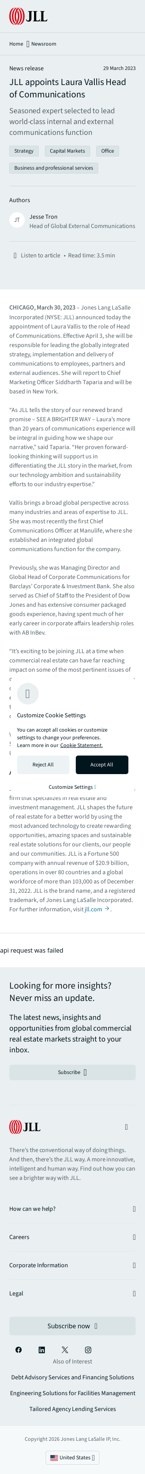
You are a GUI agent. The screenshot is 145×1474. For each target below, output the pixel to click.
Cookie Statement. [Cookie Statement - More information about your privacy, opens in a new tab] (81, 745)
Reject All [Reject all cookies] (43, 765)
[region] (73, 737)
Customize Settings (72, 787)
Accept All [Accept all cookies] (101, 765)
